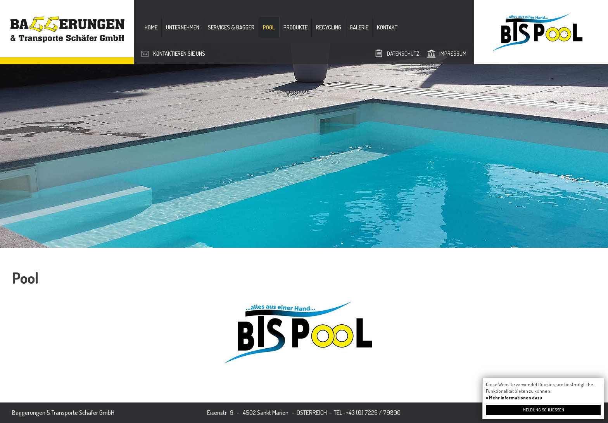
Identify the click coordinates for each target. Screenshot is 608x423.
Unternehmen (182, 27)
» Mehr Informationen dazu (514, 398)
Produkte (295, 27)
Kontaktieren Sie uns (179, 53)
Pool (269, 27)
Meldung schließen (543, 410)
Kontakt (387, 27)
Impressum (452, 53)
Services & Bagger (231, 27)
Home (151, 27)
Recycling (328, 27)
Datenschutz (403, 53)
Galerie (359, 27)
